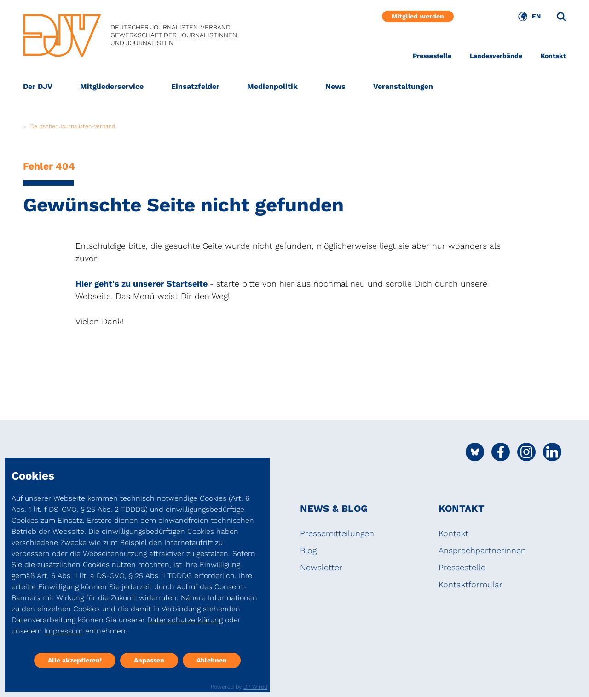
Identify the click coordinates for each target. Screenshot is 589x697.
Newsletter (321, 567)
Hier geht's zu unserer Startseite (141, 283)
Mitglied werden (418, 16)
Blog (308, 550)
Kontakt (553, 55)
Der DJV (37, 86)
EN (536, 16)
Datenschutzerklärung (185, 619)
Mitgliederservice (112, 86)
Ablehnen (211, 660)
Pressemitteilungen (337, 533)
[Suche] (561, 16)
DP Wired (255, 687)
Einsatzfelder (195, 86)
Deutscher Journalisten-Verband (72, 126)
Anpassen (149, 660)
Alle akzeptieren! (75, 660)
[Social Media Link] (475, 452)
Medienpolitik (272, 86)
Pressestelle (432, 55)
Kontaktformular (470, 584)
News (335, 86)
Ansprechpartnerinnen (482, 550)
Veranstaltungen (403, 86)
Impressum (63, 631)
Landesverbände (496, 55)
